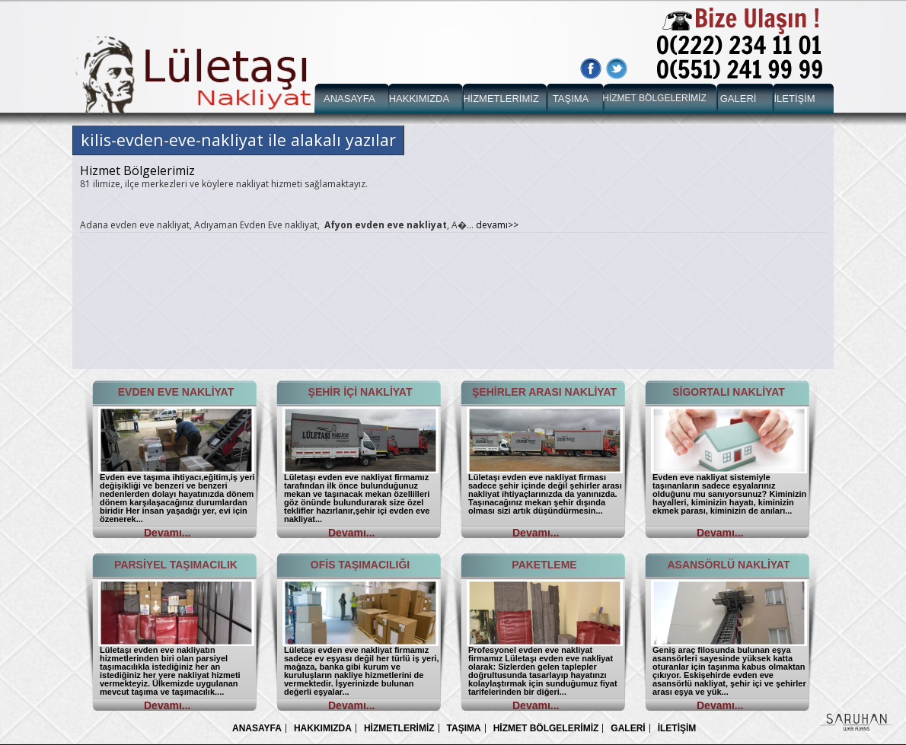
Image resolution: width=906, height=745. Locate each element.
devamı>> (497, 224)
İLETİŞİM (794, 98)
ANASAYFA (349, 98)
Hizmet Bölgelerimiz (137, 170)
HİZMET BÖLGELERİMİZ (654, 98)
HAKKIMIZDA (419, 98)
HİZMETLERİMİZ (501, 98)
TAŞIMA (571, 98)
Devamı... (167, 532)
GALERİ (738, 98)
